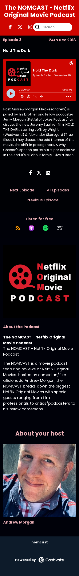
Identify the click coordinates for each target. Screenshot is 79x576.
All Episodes (58, 190)
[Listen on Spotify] (45, 228)
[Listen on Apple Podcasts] (31, 228)
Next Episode (22, 190)
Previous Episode (43, 200)
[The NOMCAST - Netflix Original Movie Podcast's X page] (17, 27)
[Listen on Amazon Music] (60, 228)
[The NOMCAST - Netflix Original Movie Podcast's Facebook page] (10, 27)
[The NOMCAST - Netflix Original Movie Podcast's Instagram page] (27, 27)
